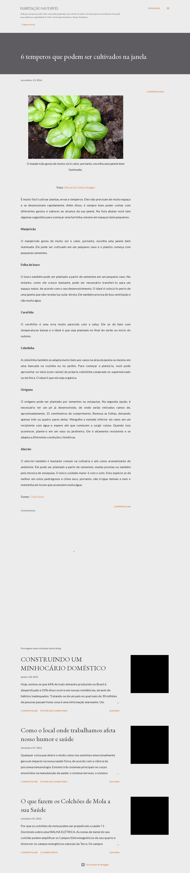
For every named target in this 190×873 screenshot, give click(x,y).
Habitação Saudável (39, 8)
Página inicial (28, 24)
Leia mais (114, 710)
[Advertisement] (71, 610)
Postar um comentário (54, 710)
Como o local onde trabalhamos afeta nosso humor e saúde (68, 734)
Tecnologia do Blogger (95, 864)
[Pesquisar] (154, 8)
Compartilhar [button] (155, 91)
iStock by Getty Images (79, 187)
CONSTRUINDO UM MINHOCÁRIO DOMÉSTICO (63, 663)
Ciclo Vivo (37, 496)
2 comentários (49, 852)
